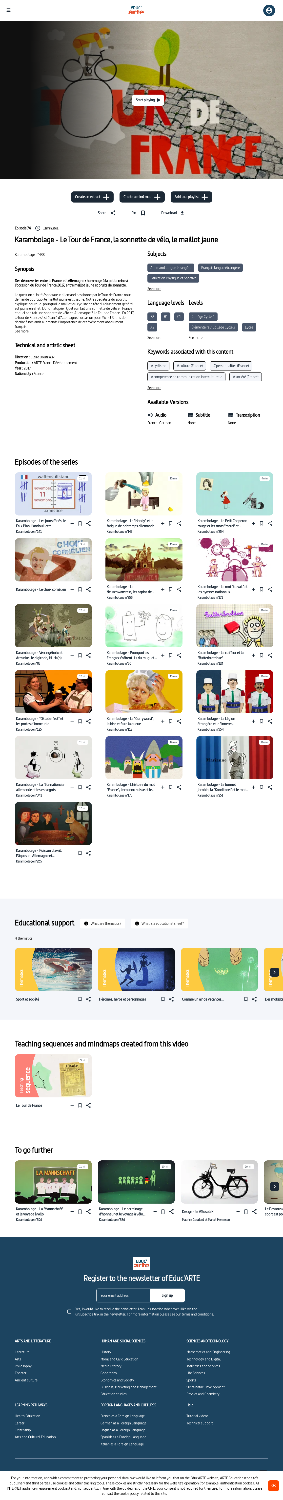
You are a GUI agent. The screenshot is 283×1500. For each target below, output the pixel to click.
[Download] (173, 212)
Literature (22, 1352)
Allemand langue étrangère (170, 267)
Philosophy (23, 1366)
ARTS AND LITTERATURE (33, 1341)
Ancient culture (26, 1380)
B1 (165, 316)
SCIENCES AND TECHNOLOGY (207, 1341)
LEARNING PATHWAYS (31, 1405)
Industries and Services (203, 1366)
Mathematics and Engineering (208, 1352)
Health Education (27, 1415)
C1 (179, 316)
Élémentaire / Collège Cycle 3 (213, 327)
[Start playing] (148, 100)
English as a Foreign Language (123, 1430)
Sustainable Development (205, 1387)
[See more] (22, 331)
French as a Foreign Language (123, 1415)
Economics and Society (117, 1380)
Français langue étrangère (220, 267)
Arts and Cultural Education (35, 1436)
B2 (152, 316)
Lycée (249, 327)
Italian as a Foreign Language (122, 1444)
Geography (109, 1373)
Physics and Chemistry (203, 1394)
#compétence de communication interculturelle (186, 376)
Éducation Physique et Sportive (173, 278)
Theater (20, 1373)
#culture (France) (190, 365)
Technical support (199, 1423)
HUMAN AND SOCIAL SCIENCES (123, 1341)
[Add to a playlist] (191, 197)
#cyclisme (158, 365)
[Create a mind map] (142, 197)
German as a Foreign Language (123, 1423)
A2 (152, 327)
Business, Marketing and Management (129, 1387)
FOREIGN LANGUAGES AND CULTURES (128, 1405)
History (106, 1352)
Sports (191, 1380)
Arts (18, 1359)
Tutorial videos (197, 1415)
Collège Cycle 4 (203, 316)
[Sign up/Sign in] (269, 10)
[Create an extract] (92, 197)
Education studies (114, 1394)
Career (19, 1423)
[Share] (107, 212)
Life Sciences (195, 1373)
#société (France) (246, 376)
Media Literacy (111, 1366)
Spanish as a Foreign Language (123, 1436)
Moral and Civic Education (119, 1359)
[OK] (273, 1485)
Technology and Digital (203, 1359)
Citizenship (23, 1430)
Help (189, 1405)
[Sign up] (167, 1295)
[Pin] (139, 212)
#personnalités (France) (231, 365)
